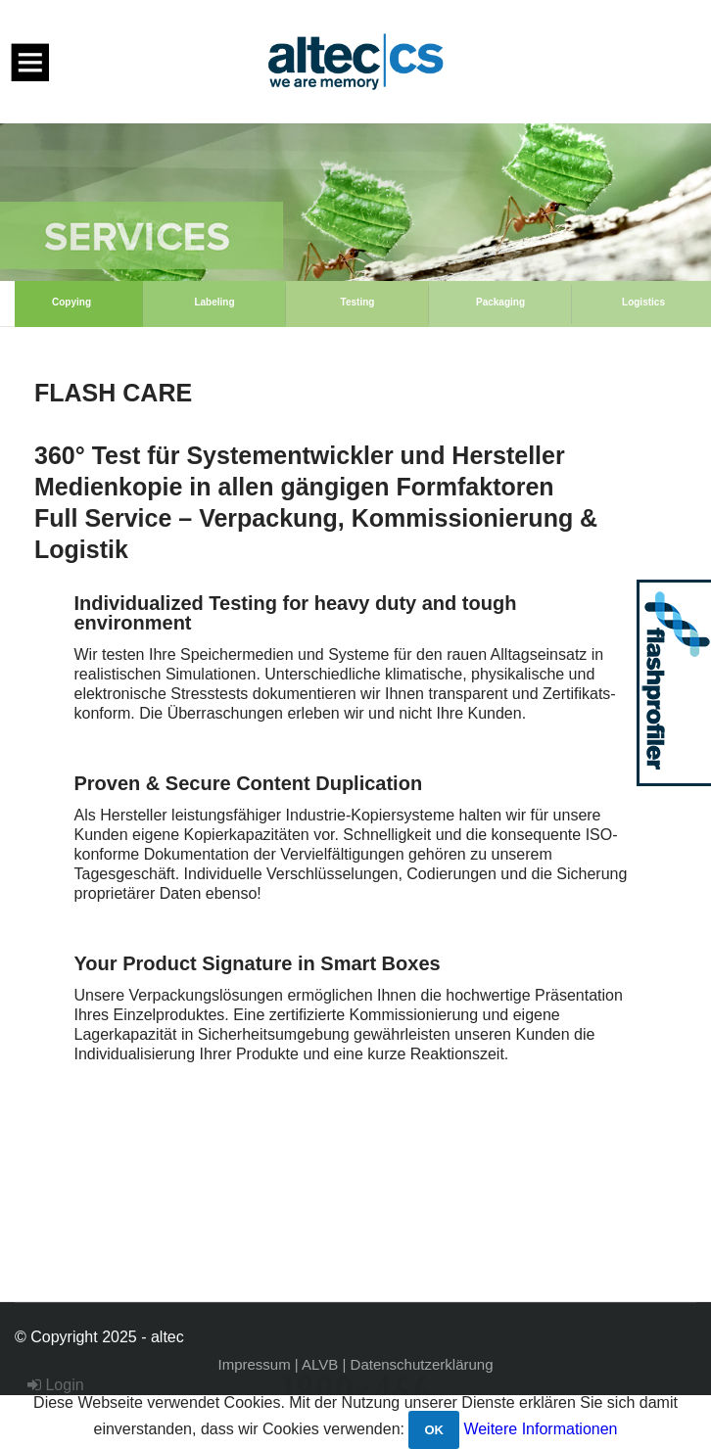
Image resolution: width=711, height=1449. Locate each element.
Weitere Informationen (540, 1429)
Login (55, 1385)
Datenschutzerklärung (422, 1364)
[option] (355, 202)
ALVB (320, 1364)
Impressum (254, 1364)
